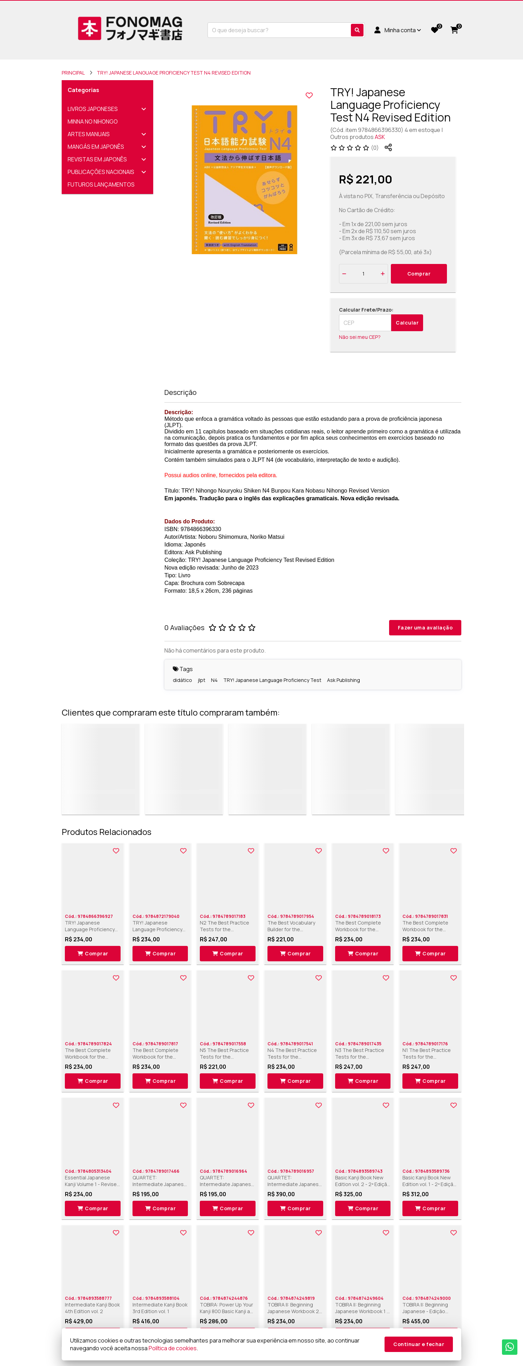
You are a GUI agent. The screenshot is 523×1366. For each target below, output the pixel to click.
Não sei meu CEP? (360, 337)
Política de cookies (173, 1348)
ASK (380, 137)
